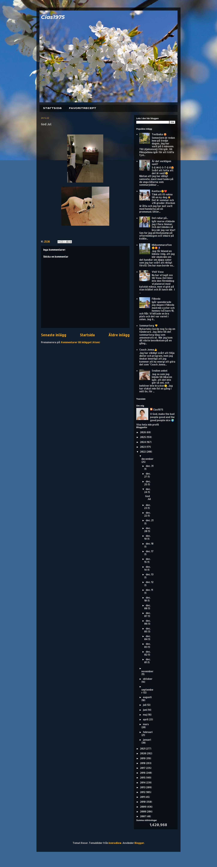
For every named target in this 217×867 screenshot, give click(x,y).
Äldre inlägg (119, 335)
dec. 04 (147, 638)
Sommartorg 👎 (148, 325)
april (146, 719)
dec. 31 (149, 465)
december (147, 458)
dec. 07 (147, 614)
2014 (143, 782)
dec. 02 (147, 653)
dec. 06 (147, 622)
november (147, 671)
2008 (143, 811)
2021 (143, 748)
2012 (143, 792)
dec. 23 (147, 506)
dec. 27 (147, 475)
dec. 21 (149, 520)
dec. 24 (147, 490)
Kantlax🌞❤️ (159, 191)
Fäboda (156, 298)
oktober (147, 678)
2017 (143, 767)
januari (147, 739)
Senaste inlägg (53, 335)
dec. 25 (147, 483)
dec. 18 (149, 543)
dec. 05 (147, 630)
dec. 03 (147, 645)
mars (146, 724)
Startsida (52, 108)
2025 (143, 437)
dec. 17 (149, 551)
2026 (143, 432)
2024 (143, 442)
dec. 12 (149, 582)
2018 (143, 763)
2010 (143, 801)
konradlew (115, 842)
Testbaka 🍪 (159, 134)
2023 (143, 446)
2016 (143, 772)
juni (145, 709)
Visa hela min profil (147, 424)
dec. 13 (149, 574)
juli (145, 704)
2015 (143, 777)
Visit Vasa (158, 271)
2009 (143, 806)
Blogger (139, 842)
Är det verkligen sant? (161, 163)
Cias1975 (53, 17)
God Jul (148, 498)
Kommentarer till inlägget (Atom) (80, 342)
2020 (143, 753)
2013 (143, 787)
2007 (143, 816)
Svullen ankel (159, 370)
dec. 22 (147, 514)
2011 (142, 796)
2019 (143, 758)
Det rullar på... (160, 218)
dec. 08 (147, 607)
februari (147, 732)
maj (145, 714)
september (147, 691)
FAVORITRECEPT (82, 108)
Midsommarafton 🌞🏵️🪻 (162, 246)
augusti (147, 697)
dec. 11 (149, 589)
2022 (143, 451)
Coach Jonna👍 (148, 349)
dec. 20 (147, 530)
